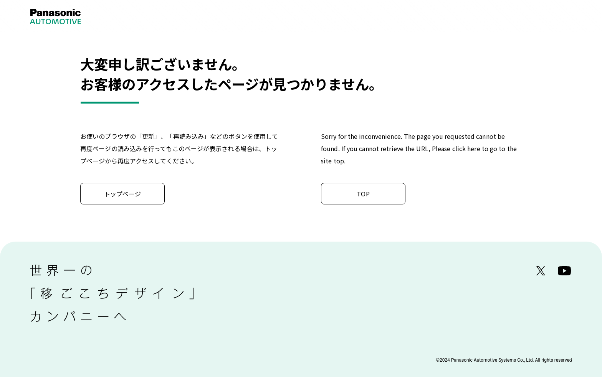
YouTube (564, 271)
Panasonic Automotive (64, 16)
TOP (363, 193)
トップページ (122, 193)
